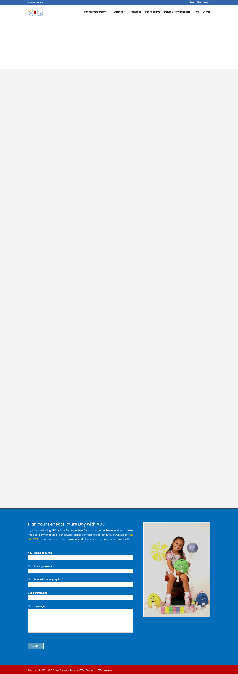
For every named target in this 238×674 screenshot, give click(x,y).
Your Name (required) (80, 555)
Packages (135, 12)
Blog (199, 2)
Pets (196, 12)
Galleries (118, 12)
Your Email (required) (80, 568)
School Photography (95, 12)
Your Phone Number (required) (80, 582)
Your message (80, 619)
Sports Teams (152, 12)
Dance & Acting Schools (177, 12)
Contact (206, 2)
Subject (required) (80, 595)
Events (206, 12)
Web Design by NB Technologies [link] (96, 670)
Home (191, 2)
